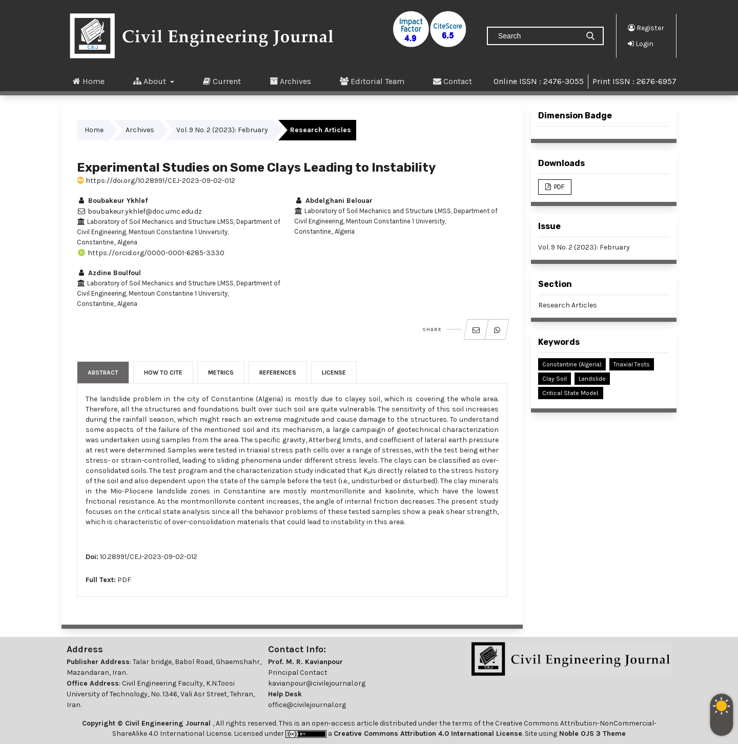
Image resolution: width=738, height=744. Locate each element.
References (277, 372)
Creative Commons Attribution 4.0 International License (428, 733)
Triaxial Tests (631, 364)
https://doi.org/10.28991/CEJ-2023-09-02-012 (156, 180)
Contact (452, 81)
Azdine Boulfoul (109, 272)
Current (222, 81)
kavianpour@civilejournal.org (316, 683)
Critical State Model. (570, 393)
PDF (124, 579)
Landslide (592, 378)
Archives (290, 81)
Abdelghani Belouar (333, 200)
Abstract (103, 372)
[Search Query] (537, 36)
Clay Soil (554, 378)
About (150, 81)
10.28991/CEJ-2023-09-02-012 (148, 556)
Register (646, 28)
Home (89, 81)
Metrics (221, 372)
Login (640, 43)
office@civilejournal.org (307, 704)
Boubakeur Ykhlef (112, 200)
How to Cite (163, 372)
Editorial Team (372, 81)
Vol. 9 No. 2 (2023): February (222, 130)
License (334, 372)
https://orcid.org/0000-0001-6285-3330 (150, 253)
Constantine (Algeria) (572, 364)
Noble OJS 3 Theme (591, 733)
